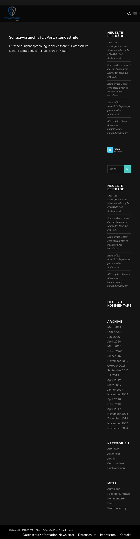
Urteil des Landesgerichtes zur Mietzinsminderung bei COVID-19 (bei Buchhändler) (118, 50)
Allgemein (113, 453)
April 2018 (114, 399)
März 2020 (114, 346)
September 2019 (118, 370)
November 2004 (117, 428)
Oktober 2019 (116, 365)
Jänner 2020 (115, 355)
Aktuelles (113, 448)
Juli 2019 (113, 375)
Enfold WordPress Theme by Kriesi (58, 530)
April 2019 (114, 380)
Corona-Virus (115, 463)
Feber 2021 (114, 331)
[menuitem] (127, 13)
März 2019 (114, 384)
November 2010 (117, 423)
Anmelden (113, 488)
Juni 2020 (113, 336)
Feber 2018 (114, 404)
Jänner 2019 (115, 389)
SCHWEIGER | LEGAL (31, 530)
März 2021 (114, 327)
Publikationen (116, 468)
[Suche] (127, 13)
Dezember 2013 (117, 418)
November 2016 (117, 413)
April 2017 (114, 408)
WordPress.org (116, 508)
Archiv (111, 458)
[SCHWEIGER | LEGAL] (12, 13)
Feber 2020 (114, 351)
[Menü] (135, 13)
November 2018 (117, 394)
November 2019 (117, 360)
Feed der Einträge (118, 493)
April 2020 (114, 341)
